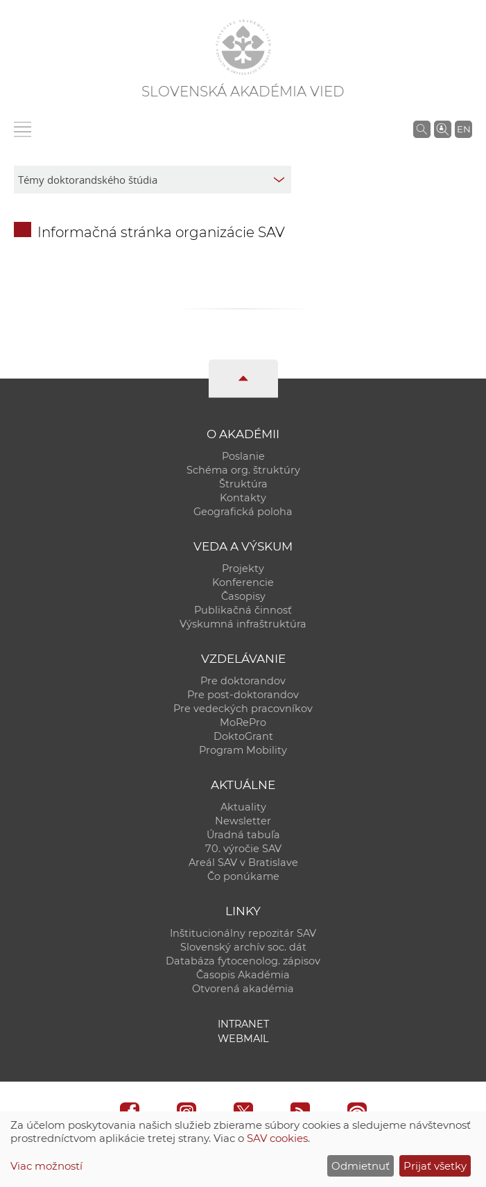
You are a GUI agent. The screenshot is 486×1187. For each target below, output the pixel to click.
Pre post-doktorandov (243, 694)
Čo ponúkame (243, 876)
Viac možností (46, 1165)
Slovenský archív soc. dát (243, 947)
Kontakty (243, 498)
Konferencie (243, 582)
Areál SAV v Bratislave (243, 862)
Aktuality (243, 807)
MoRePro (243, 722)
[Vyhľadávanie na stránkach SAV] (422, 129)
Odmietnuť (360, 1165)
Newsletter (243, 821)
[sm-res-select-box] (152, 179)
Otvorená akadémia (243, 988)
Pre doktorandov (243, 681)
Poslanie (243, 456)
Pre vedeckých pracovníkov (243, 708)
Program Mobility (243, 750)
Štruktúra (243, 484)
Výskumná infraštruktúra (243, 624)
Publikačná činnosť (243, 610)
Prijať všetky (435, 1165)
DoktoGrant (243, 736)
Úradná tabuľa (243, 835)
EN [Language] (464, 129)
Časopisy (243, 596)
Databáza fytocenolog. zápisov (243, 961)
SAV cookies (277, 1138)
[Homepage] (243, 47)
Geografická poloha (243, 511)
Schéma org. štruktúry (243, 470)
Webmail (243, 1038)
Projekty (243, 568)
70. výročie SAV (243, 848)
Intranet (243, 1024)
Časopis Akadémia (243, 975)
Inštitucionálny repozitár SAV (243, 933)
